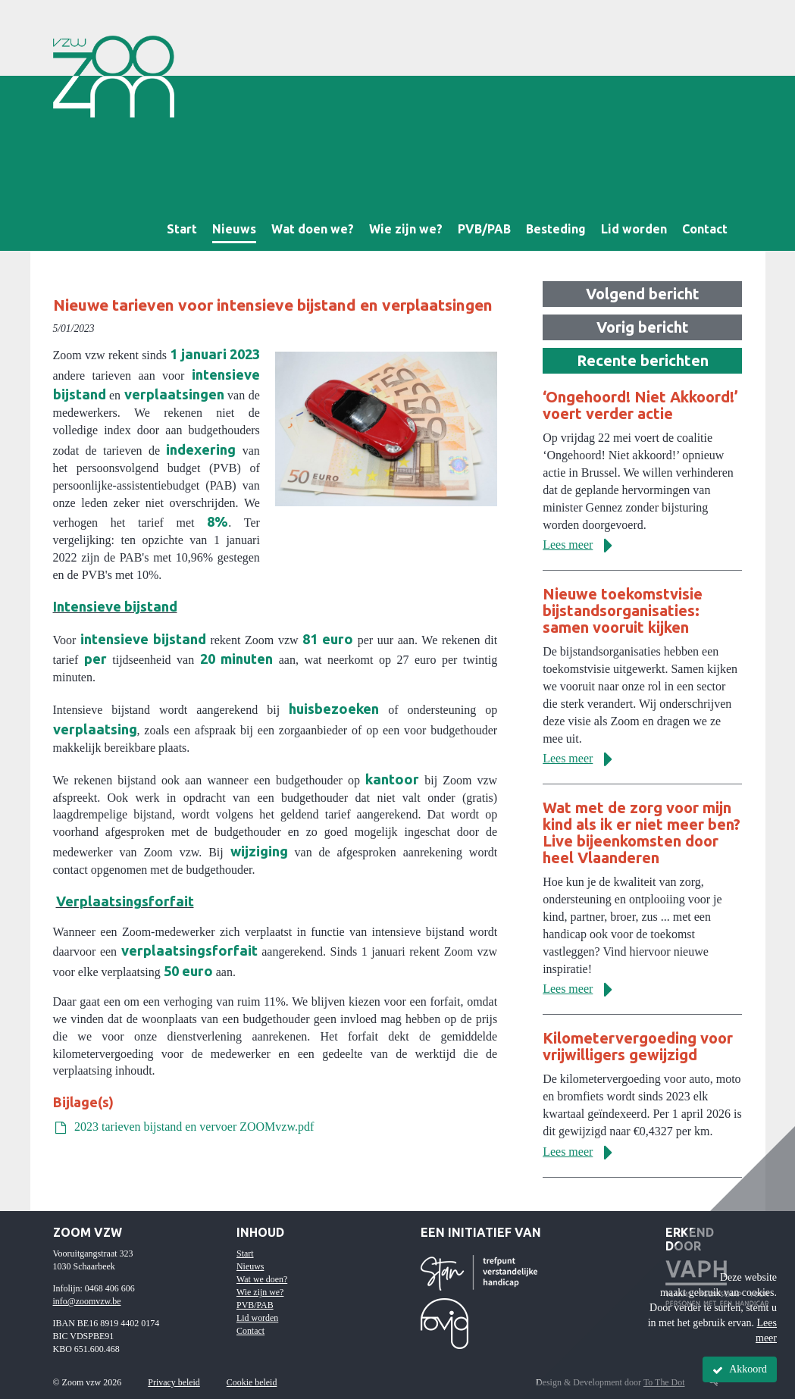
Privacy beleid (174, 1382)
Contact (705, 229)
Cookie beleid (252, 1382)
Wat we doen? (262, 1279)
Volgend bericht (643, 293)
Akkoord (739, 1369)
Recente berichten (643, 360)
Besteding (556, 229)
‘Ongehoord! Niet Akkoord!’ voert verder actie (640, 405)
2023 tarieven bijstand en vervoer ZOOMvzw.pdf (184, 1126)
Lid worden (634, 229)
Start (182, 229)
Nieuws (234, 229)
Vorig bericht (642, 327)
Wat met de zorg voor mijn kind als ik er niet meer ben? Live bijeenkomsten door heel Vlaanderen (641, 832)
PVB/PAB (484, 229)
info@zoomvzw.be (87, 1301)
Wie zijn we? (406, 229)
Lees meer (583, 544)
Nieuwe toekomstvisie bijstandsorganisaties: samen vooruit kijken (623, 610)
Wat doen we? (312, 229)
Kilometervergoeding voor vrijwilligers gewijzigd (638, 1046)
